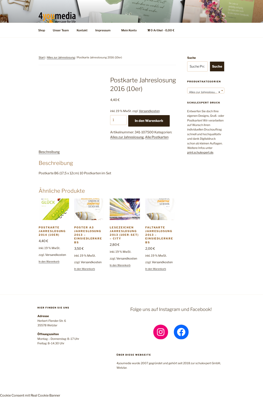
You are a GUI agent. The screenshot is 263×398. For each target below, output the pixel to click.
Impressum (104, 30)
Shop (41, 30)
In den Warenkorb (149, 121)
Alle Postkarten (156, 137)
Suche (191, 57)
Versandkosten (149, 111)
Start (42, 57)
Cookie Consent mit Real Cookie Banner (30, 395)
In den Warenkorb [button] (49, 261)
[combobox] (205, 90)
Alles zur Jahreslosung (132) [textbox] (206, 92)
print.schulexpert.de (200, 152)
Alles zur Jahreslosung (61, 57)
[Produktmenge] (118, 120)
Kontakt (82, 30)
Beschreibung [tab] (49, 152)
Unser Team (61, 30)
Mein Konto (131, 30)
